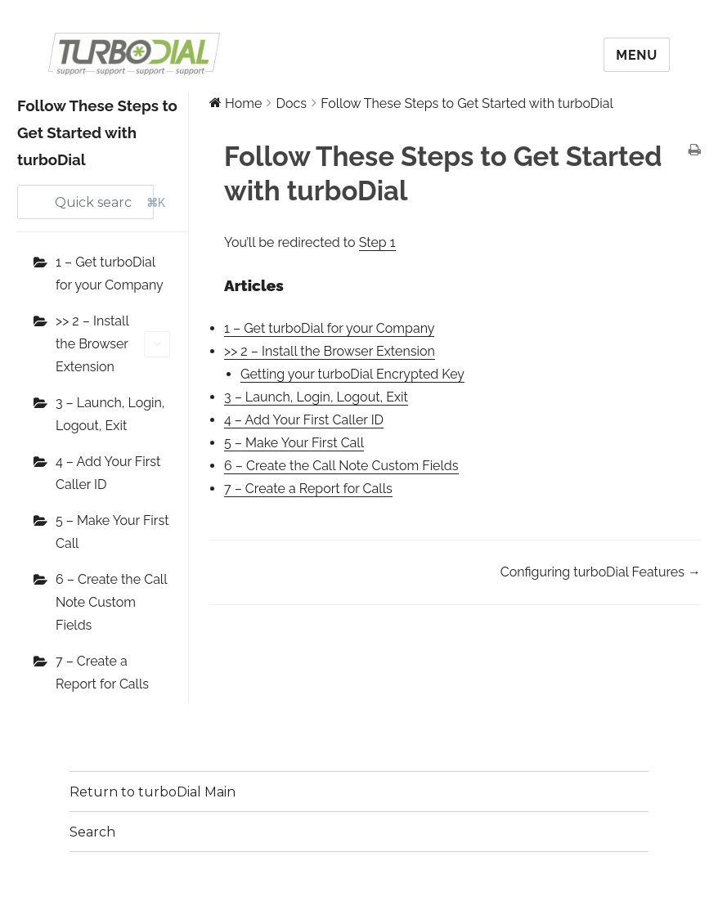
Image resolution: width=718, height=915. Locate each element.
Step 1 (377, 242)
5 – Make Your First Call (112, 532)
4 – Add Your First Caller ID (108, 473)
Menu (636, 55)
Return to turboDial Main (153, 792)
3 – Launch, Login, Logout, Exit (110, 414)
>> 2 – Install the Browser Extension (113, 344)
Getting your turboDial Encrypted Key (352, 374)
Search (92, 832)
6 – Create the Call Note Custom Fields (111, 602)
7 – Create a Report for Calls (102, 672)
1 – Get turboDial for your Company (110, 273)
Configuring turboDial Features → (600, 572)
